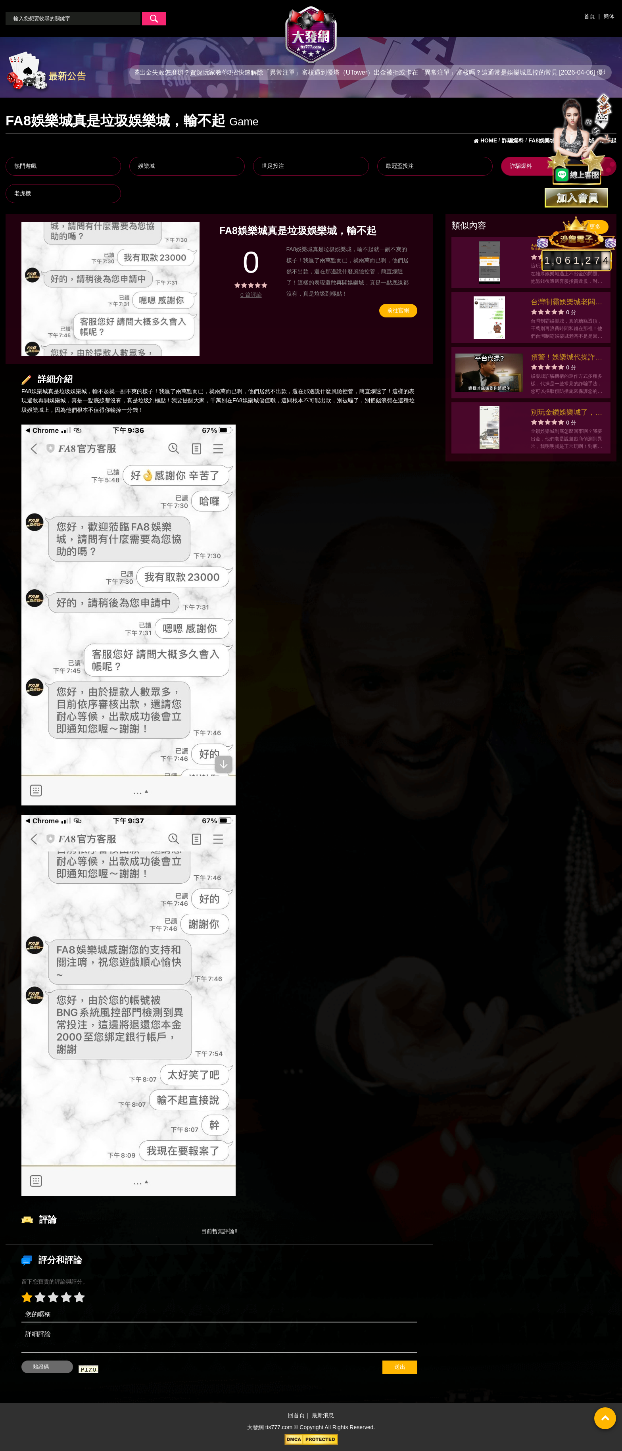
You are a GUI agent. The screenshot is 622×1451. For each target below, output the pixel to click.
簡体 (608, 16)
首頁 (589, 16)
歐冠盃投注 (400, 166)
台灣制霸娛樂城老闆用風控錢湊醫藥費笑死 (566, 303)
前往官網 (398, 310)
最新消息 (323, 1416)
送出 (399, 1367)
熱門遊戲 (25, 166)
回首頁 (296, 1416)
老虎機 (22, 193)
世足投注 (273, 166)
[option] (110, 289)
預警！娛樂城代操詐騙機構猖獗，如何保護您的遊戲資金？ (566, 358)
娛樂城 (146, 166)
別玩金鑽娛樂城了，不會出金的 (566, 413)
